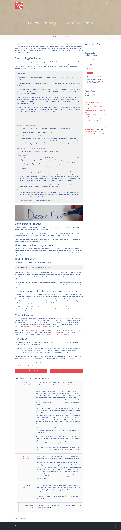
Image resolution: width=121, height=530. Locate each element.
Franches (26, 456)
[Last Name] (94, 64)
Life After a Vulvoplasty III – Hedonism (95, 114)
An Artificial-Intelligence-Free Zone (94, 94)
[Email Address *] (94, 68)
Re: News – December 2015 (92, 102)
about (105, 3)
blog (90, 3)
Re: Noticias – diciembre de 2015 (93, 106)
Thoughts (30, 366)
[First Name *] (94, 59)
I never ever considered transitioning (57, 332)
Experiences (25, 366)
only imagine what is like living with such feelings (35, 326)
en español (97, 3)
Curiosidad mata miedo (66, 371)
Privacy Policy (99, 81)
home (84, 3)
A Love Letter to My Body (31, 371)
